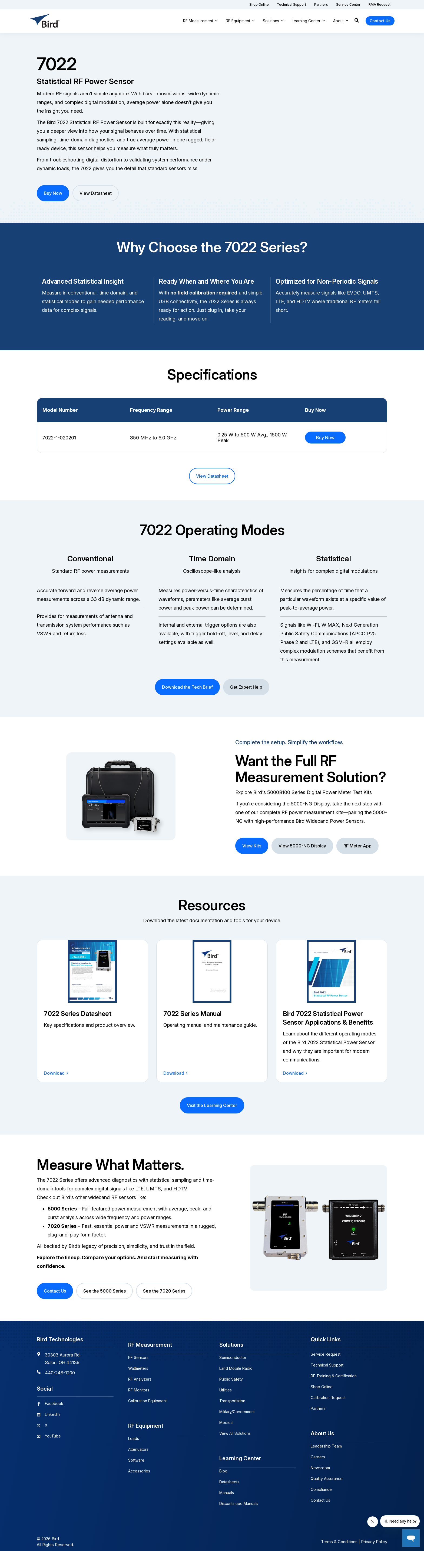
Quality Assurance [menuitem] (327, 1475)
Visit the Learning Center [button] (212, 1105)
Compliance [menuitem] (321, 1486)
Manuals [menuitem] (226, 1486)
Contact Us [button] (380, 20)
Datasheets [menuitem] (229, 1475)
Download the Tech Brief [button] (187, 687)
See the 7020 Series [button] (164, 1291)
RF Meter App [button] (357, 846)
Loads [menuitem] (133, 1432)
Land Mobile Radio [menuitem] (236, 1365)
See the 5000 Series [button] (104, 1291)
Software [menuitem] (136, 1453)
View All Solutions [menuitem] (235, 1430)
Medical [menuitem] (226, 1419)
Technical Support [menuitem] (327, 1365)
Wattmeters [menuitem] (138, 1365)
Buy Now (325, 437)
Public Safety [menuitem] (231, 1376)
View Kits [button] (251, 846)
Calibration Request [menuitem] (328, 1397)
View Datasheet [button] (96, 193)
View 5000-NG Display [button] (302, 846)
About (338, 20)
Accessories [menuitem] (139, 1464)
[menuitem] (259, 4)
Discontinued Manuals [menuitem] (238, 1497)
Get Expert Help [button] (246, 687)
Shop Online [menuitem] (322, 1386)
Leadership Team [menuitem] (326, 1442)
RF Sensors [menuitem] (138, 1354)
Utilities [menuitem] (225, 1386)
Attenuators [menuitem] (138, 1442)
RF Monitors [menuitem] (138, 1386)
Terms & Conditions (339, 1535)
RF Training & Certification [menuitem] (334, 1376)
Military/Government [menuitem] (237, 1408)
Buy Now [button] (53, 193)
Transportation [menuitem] (232, 1397)
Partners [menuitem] (318, 1408)
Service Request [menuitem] (325, 1354)
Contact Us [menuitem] (320, 1497)
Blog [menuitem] (223, 1464)
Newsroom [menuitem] (320, 1464)
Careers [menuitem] (318, 1453)
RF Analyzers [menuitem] (139, 1376)
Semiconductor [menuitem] (232, 1354)
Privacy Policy (374, 1535)
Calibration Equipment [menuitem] (147, 1397)
